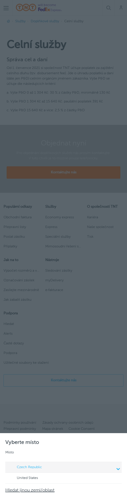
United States (23, 478)
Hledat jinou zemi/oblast (30, 490)
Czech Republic (64, 468)
